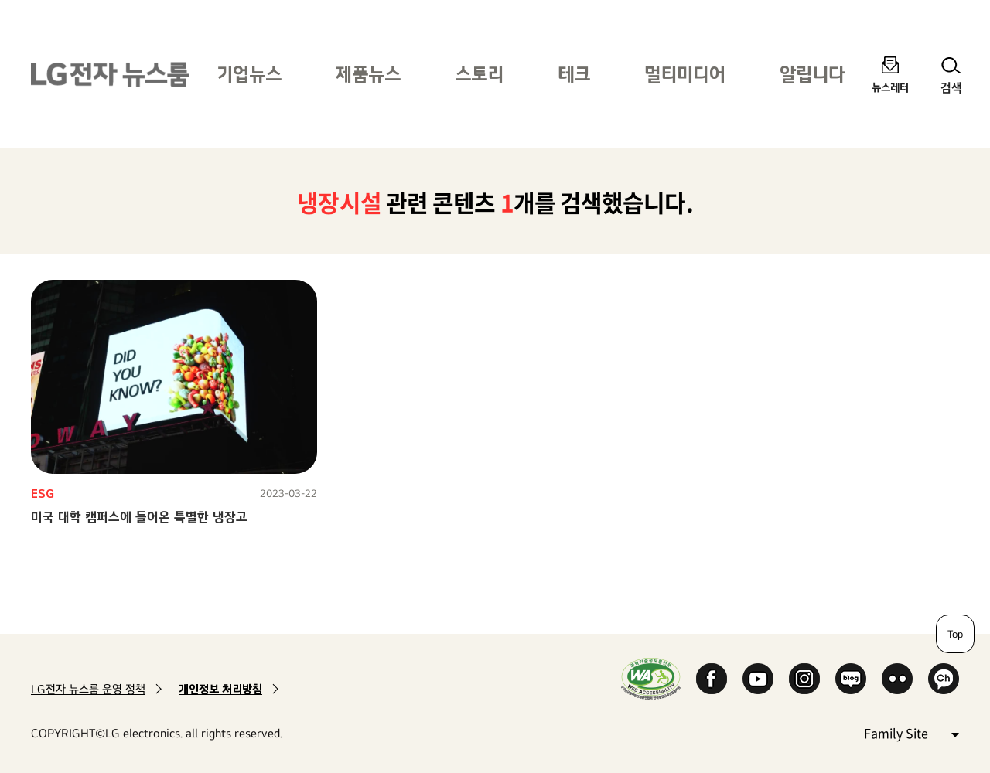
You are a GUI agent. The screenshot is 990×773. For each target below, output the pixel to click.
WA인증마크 (651, 678)
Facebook (711, 678)
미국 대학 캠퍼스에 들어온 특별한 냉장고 (139, 517)
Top (955, 634)
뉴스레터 (890, 87)
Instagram (804, 678)
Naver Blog (850, 678)
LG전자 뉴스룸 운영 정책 (88, 689)
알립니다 (812, 74)
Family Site (911, 732)
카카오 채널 (943, 678)
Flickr (897, 678)
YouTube (757, 678)
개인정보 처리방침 (220, 689)
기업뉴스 (249, 74)
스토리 (479, 74)
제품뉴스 (368, 74)
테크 (574, 74)
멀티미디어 (684, 74)
